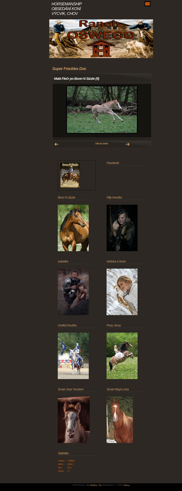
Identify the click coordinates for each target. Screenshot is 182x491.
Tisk (100, 485)
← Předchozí (56, 144)
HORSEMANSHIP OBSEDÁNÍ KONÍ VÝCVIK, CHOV (67, 9)
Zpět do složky (101, 143)
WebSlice (93, 485)
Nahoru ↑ (126, 485)
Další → (127, 144)
